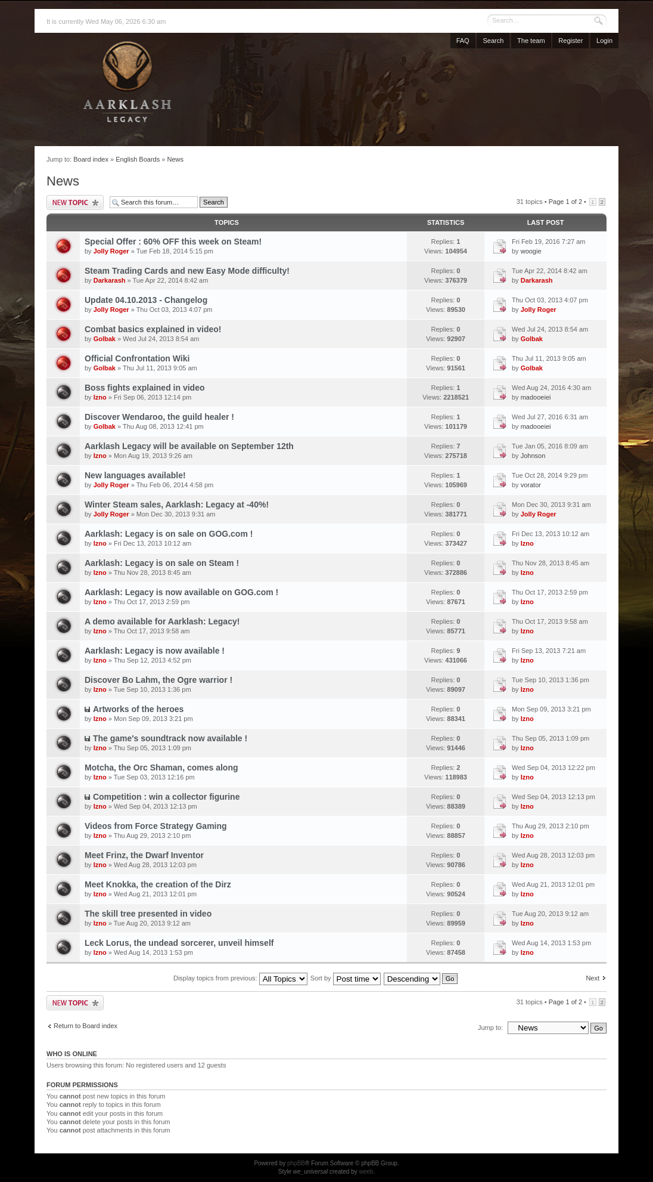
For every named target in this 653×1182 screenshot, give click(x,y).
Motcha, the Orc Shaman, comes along (161, 767)
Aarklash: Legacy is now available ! (155, 650)
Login (604, 40)
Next (592, 978)
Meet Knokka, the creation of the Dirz (158, 884)
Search (493, 40)
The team (531, 40)
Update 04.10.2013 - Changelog (146, 300)
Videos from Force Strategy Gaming (156, 826)
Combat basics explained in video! (153, 329)
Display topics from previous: (240, 978)
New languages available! (135, 475)
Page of (565, 201)
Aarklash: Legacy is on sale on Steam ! (162, 563)
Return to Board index (85, 1025)
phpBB (296, 1163)
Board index (90, 159)
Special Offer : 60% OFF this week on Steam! (173, 241)
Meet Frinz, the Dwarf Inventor (144, 855)
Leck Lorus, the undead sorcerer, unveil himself (179, 943)
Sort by (345, 978)
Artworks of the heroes (138, 709)
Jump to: (490, 1027)
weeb (366, 1171)
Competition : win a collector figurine (166, 797)
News (175, 159)
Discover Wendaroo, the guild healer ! (159, 417)
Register (570, 40)
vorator (531, 484)
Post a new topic (75, 202)
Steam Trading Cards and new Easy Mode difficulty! (187, 271)
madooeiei (536, 397)
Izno (100, 397)
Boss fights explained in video (144, 387)
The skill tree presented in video (148, 913)
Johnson (533, 455)
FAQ (462, 40)
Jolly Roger (111, 251)
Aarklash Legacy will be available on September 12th (189, 446)
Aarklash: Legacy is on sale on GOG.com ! (169, 534)
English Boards (138, 159)
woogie (531, 251)
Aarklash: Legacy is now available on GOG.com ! (181, 592)
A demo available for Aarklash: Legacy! (162, 621)
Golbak (105, 338)
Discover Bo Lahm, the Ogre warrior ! (158, 680)
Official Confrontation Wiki (137, 358)
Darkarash (110, 280)
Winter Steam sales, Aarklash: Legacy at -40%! (177, 504)
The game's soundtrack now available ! (170, 738)
